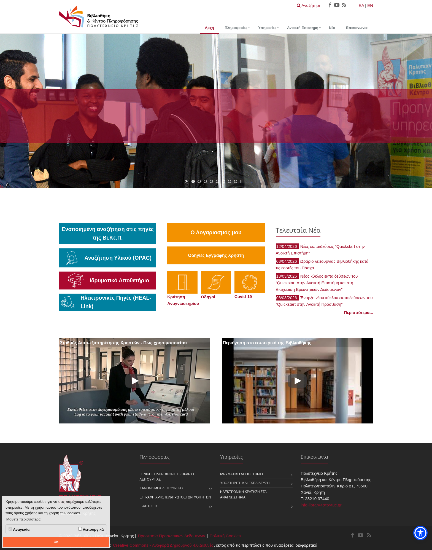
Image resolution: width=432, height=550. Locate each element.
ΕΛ (361, 5)
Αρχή (209, 28)
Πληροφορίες (236, 28)
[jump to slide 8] (235, 181)
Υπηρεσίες (267, 28)
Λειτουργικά (91, 529)
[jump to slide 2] (199, 181)
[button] (420, 533)
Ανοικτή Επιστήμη (302, 28)
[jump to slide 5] (217, 181)
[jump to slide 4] (211, 181)
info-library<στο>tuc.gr (321, 505)
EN (370, 5)
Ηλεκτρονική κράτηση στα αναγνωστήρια (243, 494)
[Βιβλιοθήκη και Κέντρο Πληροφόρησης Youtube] (360, 535)
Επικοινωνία (357, 28)
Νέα (332, 28)
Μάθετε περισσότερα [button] (23, 519)
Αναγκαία (19, 529)
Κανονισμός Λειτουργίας (162, 488)
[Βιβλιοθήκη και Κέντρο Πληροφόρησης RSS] (369, 535)
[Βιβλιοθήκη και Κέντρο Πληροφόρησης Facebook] (352, 535)
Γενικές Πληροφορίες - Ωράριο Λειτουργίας (167, 476)
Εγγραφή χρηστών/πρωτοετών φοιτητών (175, 497)
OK (56, 542)
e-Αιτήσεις (149, 506)
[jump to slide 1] (193, 181)
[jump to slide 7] (229, 181)
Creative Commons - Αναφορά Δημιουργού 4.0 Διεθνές (163, 545)
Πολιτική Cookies (225, 535)
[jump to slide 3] (205, 181)
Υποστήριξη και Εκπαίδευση (244, 483)
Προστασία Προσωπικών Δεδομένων (171, 535)
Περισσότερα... (358, 312)
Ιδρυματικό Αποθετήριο (241, 474)
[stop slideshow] (241, 181)
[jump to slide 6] (223, 181)
